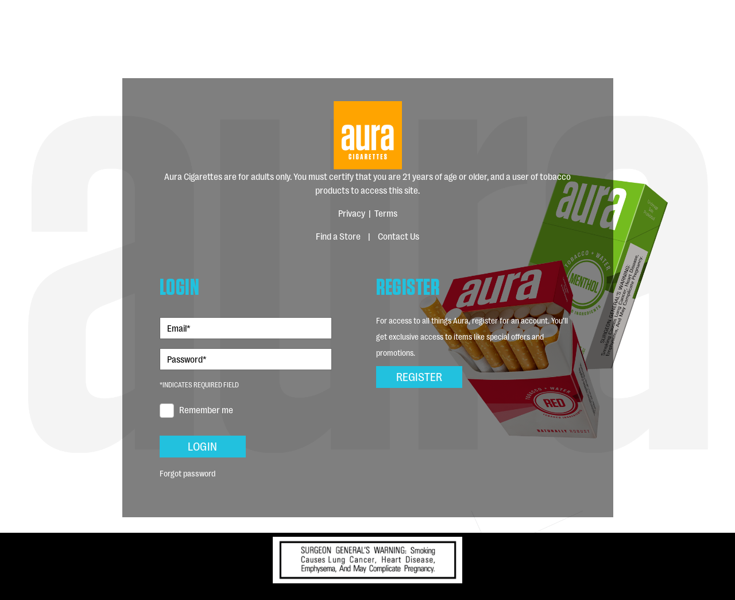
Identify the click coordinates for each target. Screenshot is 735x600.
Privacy (351, 212)
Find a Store (338, 235)
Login (202, 445)
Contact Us (398, 235)
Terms (385, 212)
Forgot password (187, 473)
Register (419, 376)
